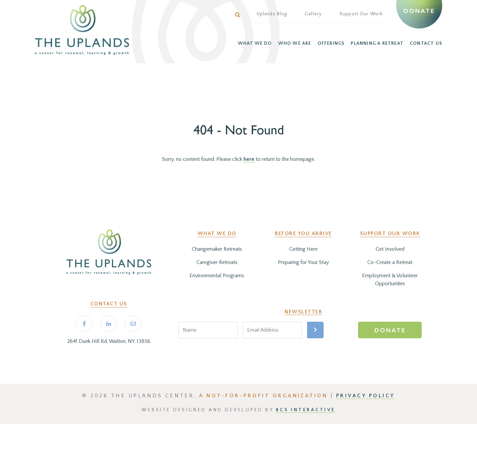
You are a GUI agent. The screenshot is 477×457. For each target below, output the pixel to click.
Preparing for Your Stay (303, 262)
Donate (419, 11)
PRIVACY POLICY (365, 396)
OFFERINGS (331, 43)
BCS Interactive (306, 410)
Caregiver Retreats (217, 262)
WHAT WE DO (255, 43)
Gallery (313, 14)
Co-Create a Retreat (389, 262)
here (248, 159)
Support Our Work (361, 14)
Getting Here (303, 249)
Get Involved (390, 249)
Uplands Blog (272, 14)
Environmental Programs (216, 276)
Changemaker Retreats (217, 249)
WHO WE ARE (294, 43)
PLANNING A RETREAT (377, 43)
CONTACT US (426, 43)
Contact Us (108, 304)
